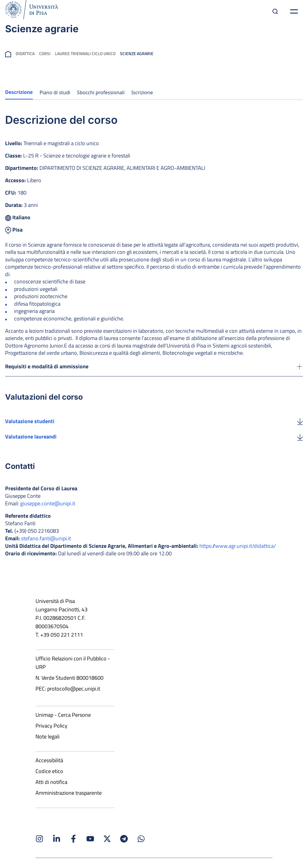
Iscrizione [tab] (142, 92)
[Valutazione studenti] (300, 428)
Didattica (25, 53)
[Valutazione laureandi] (300, 444)
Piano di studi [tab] (55, 92)
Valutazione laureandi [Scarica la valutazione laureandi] (31, 444)
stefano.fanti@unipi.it (46, 546)
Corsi (45, 53)
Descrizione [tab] (19, 92)
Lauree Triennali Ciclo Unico (85, 53)
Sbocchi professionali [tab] (101, 92)
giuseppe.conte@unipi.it (47, 511)
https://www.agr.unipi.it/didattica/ (237, 553)
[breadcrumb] (8, 53)
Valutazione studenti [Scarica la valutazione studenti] (29, 428)
